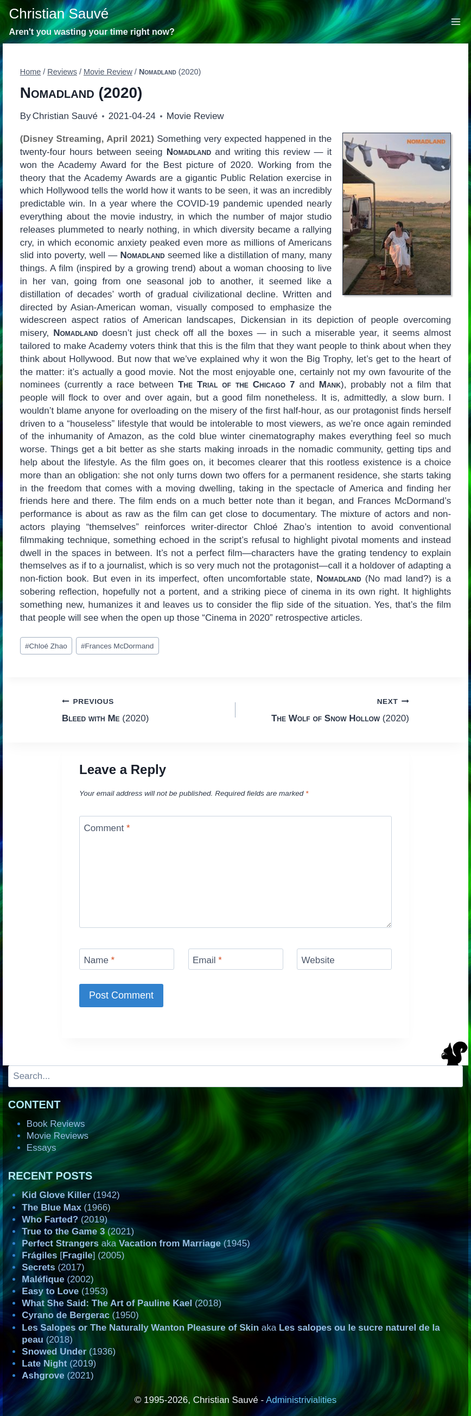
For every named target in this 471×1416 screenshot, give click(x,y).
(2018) (121, 1303)
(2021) (78, 1231)
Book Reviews (56, 1124)
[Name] (126, 959)
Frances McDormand (117, 646)
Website (318, 960)
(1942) (70, 1195)
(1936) (69, 1351)
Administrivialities (301, 1400)
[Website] (344, 959)
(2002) (57, 1279)
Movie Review (195, 116)
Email (207, 960)
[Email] (235, 959)
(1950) (80, 1315)
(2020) (144, 709)
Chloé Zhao (46, 646)
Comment (107, 827)
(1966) (66, 1207)
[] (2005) (73, 1255)
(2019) (64, 1219)
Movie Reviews (57, 1136)
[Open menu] (456, 21)
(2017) (53, 1267)
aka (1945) (136, 1243)
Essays (41, 1148)
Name (99, 960)
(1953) (65, 1291)
